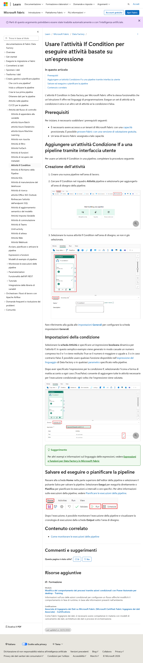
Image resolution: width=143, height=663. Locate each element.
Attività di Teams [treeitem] (19, 224)
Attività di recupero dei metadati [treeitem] (22, 158)
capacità (127, 127)
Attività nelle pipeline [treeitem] (18, 100)
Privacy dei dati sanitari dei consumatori (22, 655)
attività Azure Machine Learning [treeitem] (21, 133)
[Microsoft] (6, 4)
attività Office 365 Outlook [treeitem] (24, 194)
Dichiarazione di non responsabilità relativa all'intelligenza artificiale (35, 651)
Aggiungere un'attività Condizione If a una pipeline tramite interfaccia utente (84, 79)
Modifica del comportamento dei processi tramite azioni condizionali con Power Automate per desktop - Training (90, 592)
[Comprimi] (38, 32)
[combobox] (21, 38)
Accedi (136, 3)
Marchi (93, 655)
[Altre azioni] (138, 34)
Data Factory (78, 34)
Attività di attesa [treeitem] (19, 233)
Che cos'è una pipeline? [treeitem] (20, 83)
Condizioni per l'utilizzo (58, 655)
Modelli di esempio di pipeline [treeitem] (23, 259)
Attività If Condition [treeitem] (20, 165)
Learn (47, 34)
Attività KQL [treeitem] (17, 177)
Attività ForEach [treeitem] (18, 148)
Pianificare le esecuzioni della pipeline (106, 493)
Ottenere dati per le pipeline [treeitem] (22, 96)
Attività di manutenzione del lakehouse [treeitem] (24, 184)
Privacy (118, 651)
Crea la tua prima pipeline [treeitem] (21, 92)
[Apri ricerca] (129, 4)
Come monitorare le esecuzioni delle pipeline (75, 536)
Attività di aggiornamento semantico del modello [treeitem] (23, 209)
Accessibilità (78, 655)
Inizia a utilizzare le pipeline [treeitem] (21, 87)
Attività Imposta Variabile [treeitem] (23, 215)
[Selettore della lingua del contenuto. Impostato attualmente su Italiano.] (10, 644)
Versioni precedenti (79, 651)
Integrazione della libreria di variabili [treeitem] (22, 287)
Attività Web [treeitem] (17, 237)
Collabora (106, 651)
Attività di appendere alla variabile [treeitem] (23, 116)
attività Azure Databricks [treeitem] (22, 126)
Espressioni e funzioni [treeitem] (19, 254)
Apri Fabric (132, 12)
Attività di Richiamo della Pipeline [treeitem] (23, 171)
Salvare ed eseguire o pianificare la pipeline (68, 83)
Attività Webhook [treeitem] (19, 242)
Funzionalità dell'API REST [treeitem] (21, 276)
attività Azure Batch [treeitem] (20, 122)
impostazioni (90, 324)
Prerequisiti (53, 75)
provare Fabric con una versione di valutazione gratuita (106, 131)
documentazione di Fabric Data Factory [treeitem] (21, 45)
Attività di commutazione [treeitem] (23, 220)
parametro (94, 362)
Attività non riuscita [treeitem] (20, 139)
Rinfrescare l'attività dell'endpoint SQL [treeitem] (20, 201)
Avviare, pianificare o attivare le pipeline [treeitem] (23, 248)
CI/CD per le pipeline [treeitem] (18, 105)
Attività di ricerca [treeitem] (19, 190)
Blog (94, 651)
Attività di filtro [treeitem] (18, 143)
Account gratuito (114, 12)
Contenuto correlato (57, 87)
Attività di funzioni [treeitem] (19, 152)
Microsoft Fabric (61, 34)
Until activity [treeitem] (17, 229)
